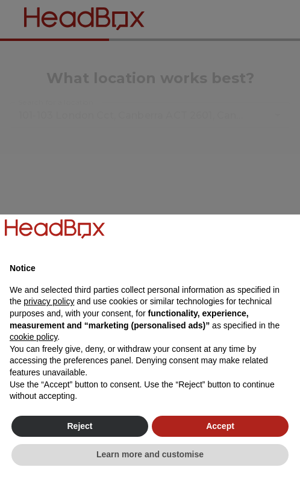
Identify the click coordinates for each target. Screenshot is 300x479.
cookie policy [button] (33, 337)
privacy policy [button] (48, 301)
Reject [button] (79, 426)
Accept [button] (220, 426)
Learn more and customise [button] (150, 454)
